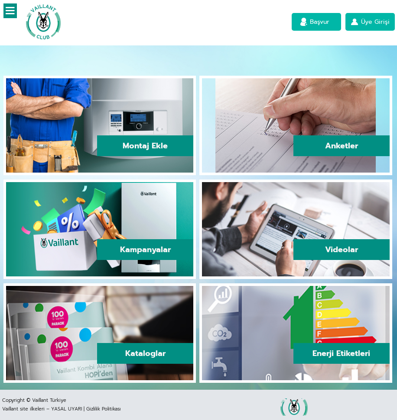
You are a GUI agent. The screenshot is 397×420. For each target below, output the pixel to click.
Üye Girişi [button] (375, 21)
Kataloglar (145, 353)
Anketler (341, 146)
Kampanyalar (145, 250)
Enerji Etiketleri (341, 353)
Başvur (319, 21)
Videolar (341, 250)
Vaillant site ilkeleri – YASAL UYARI (42, 409)
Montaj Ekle (145, 146)
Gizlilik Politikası (103, 409)
